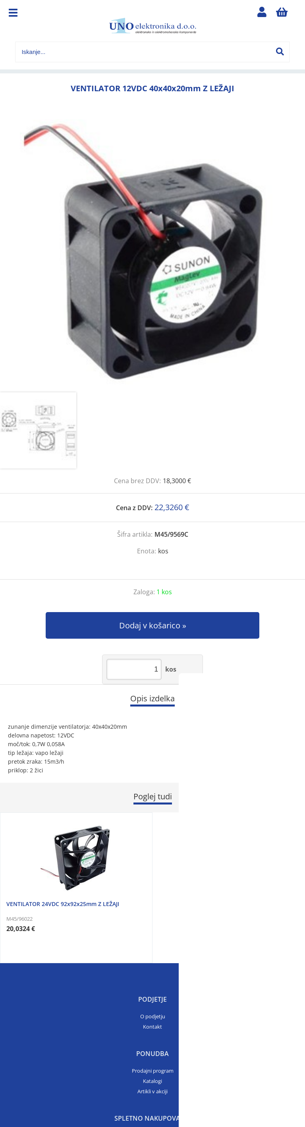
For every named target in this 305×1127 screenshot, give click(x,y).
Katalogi (152, 1081)
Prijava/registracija (262, 14)
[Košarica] (282, 14)
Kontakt (152, 1026)
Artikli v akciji (152, 1091)
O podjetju (152, 1016)
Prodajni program (153, 1070)
